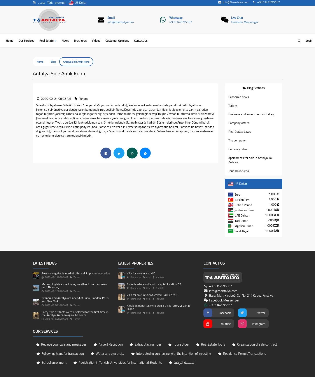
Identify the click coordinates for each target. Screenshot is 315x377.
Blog (53, 61)
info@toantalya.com (120, 22)
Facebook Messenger (244, 22)
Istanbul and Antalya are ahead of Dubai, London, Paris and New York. (75, 299)
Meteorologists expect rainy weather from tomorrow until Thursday (74, 286)
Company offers (238, 123)
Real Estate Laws (239, 131)
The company (237, 140)
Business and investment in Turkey (251, 114)
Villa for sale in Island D (141, 273)
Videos (96, 40)
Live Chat (237, 18)
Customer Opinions (117, 40)
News (65, 40)
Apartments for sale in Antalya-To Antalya (250, 160)
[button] (36, 85)
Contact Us (140, 40)
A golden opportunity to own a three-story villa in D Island (158, 307)
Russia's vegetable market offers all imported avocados (76, 273)
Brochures (80, 40)
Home (9, 40)
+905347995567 (180, 22)
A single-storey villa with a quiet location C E (154, 284)
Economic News (238, 97)
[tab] (253, 88)
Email (111, 18)
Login (309, 40)
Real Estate (47, 40)
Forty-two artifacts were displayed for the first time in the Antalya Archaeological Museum (75, 313)
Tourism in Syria (238, 171)
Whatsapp (175, 18)
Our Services (26, 40)
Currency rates (237, 149)
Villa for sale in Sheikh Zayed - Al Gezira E (152, 295)
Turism (232, 105)
